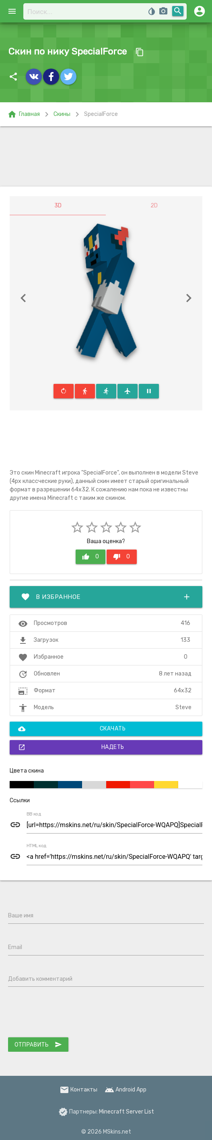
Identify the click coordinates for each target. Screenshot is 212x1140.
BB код (34, 814)
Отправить (38, 1044)
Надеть (71, 747)
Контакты (78, 1089)
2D (154, 205)
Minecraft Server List (126, 1111)
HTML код (37, 846)
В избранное (106, 597)
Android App (125, 1089)
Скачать (72, 729)
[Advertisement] (106, 156)
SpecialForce (101, 114)
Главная (23, 114)
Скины (62, 114)
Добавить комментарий (40, 979)
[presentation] (69, 1013)
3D (58, 205)
